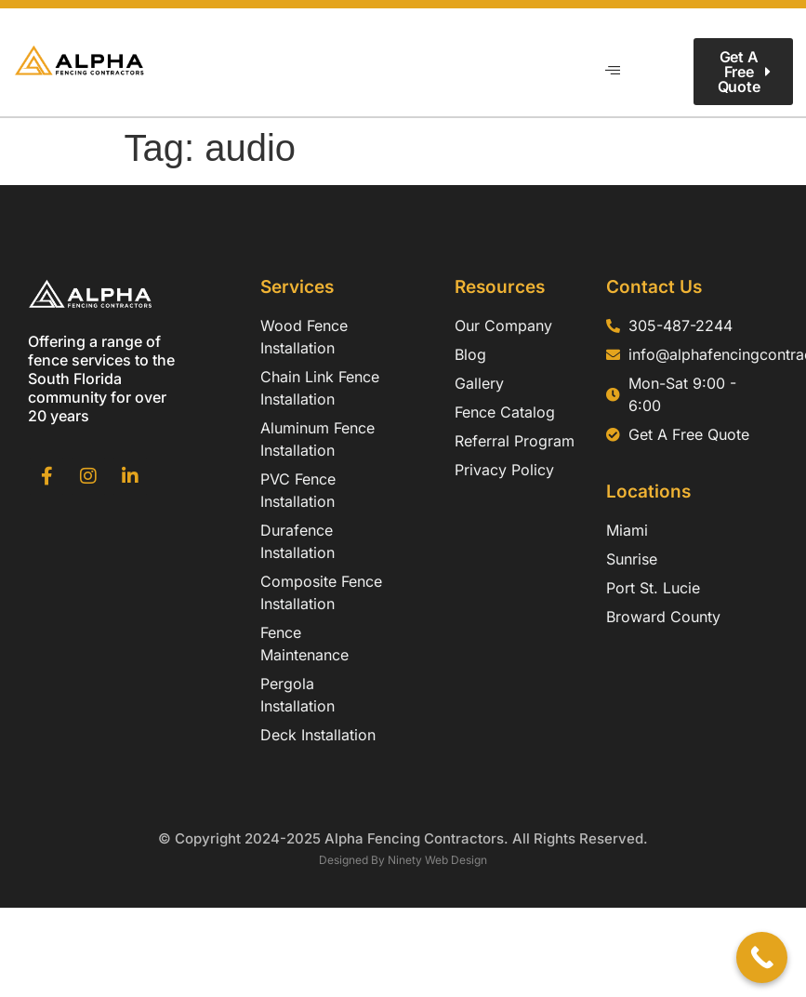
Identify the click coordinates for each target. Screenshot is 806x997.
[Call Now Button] (761, 957)
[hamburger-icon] (612, 71)
